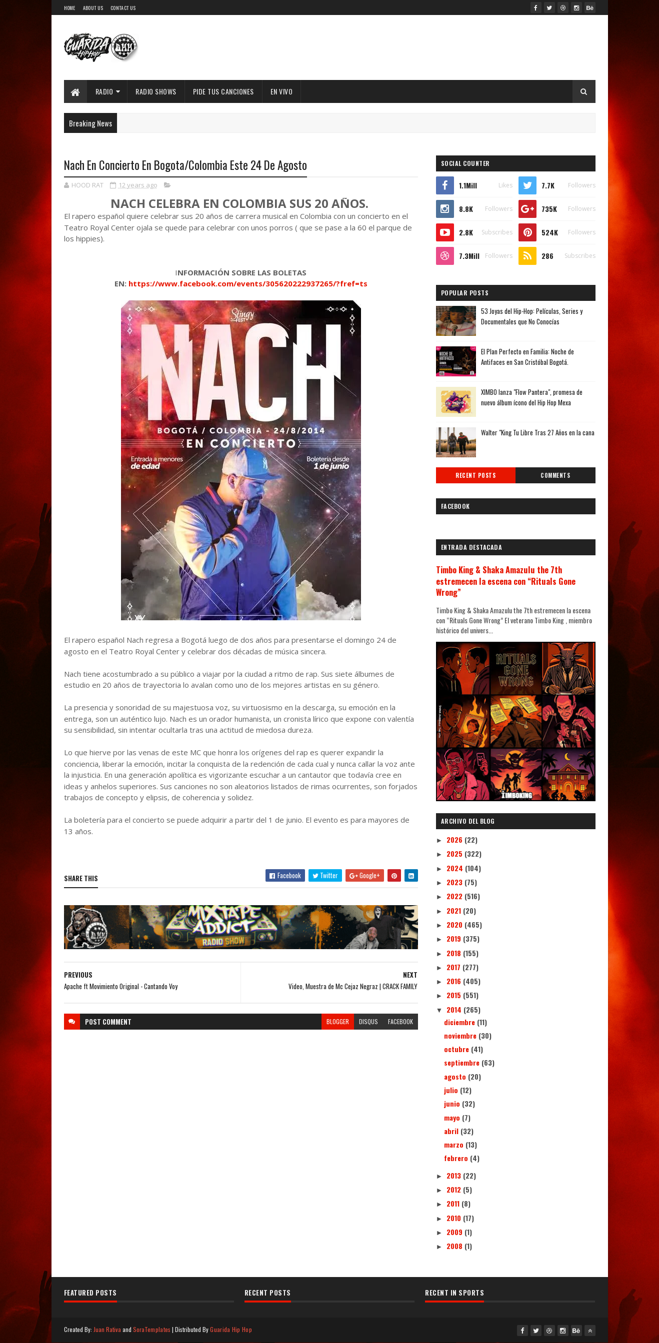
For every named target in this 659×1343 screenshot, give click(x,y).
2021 (454, 910)
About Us (93, 7)
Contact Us (123, 7)
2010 (454, 1218)
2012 (454, 1189)
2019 (454, 938)
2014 (455, 1009)
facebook (400, 1021)
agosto (456, 1076)
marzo (455, 1144)
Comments (555, 475)
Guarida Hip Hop (231, 1329)
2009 (455, 1232)
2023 (455, 882)
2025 (455, 853)
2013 (454, 1175)
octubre (457, 1049)
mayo (453, 1117)
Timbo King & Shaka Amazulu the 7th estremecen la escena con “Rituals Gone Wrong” (506, 581)
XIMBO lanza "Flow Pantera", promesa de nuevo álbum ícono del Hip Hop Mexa (531, 397)
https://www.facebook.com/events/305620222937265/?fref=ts (248, 283)
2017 (454, 967)
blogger (337, 1021)
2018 (454, 953)
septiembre (463, 1062)
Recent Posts (476, 475)
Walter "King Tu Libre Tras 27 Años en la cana (537, 432)
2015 (454, 995)
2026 (455, 839)
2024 (455, 868)
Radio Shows (156, 91)
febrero (457, 1158)
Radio (105, 91)
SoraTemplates (152, 1329)
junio (453, 1103)
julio (452, 1090)
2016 (454, 981)
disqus (368, 1021)
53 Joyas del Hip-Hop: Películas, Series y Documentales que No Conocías (531, 316)
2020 (455, 924)
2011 (454, 1203)
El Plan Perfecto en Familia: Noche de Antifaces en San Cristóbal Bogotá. (527, 356)
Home (70, 7)
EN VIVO (281, 91)
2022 (455, 896)
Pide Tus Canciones (223, 91)
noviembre (461, 1035)
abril (452, 1131)
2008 (455, 1246)
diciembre (460, 1022)
